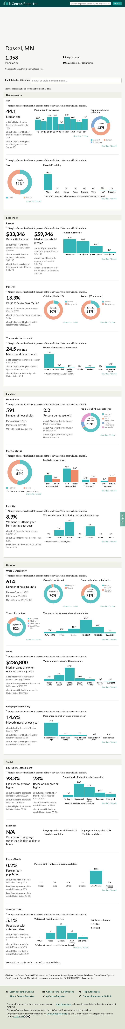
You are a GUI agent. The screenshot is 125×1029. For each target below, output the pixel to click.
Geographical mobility (18, 706)
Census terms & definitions (60, 991)
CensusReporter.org (57, 1013)
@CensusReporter (55, 996)
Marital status (14, 450)
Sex (8, 165)
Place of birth (13, 859)
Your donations (63, 1004)
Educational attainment (19, 767)
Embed (85, 136)
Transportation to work (19, 338)
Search (117, 3)
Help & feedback (91, 991)
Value (9, 651)
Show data (77, 136)
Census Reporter (20, 3)
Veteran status (14, 909)
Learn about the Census (22, 991)
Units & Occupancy (16, 570)
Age (8, 100)
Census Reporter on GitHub (97, 996)
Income (10, 223)
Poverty (10, 286)
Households (12, 399)
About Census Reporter (22, 996)
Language (11, 825)
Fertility (10, 506)
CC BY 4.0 (21, 1016)
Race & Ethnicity (52, 165)
